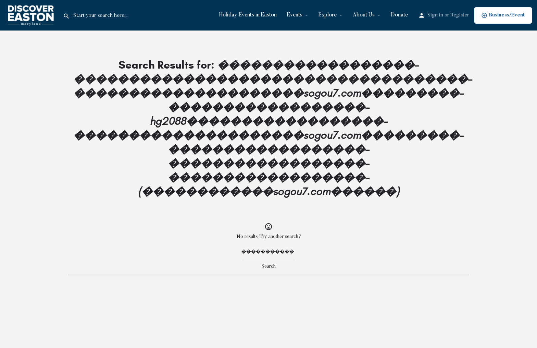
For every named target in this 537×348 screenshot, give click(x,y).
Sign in (435, 15)
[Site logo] (31, 15)
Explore (328, 15)
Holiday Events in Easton (248, 15)
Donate (399, 15)
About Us (364, 15)
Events (294, 15)
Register (459, 15)
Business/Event (503, 15)
